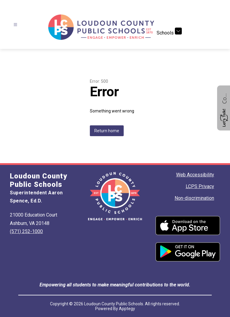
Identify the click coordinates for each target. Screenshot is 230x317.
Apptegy (127, 308)
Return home (106, 130)
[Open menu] (15, 24)
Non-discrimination (194, 198)
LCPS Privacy (200, 186)
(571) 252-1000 (26, 231)
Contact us (224, 98)
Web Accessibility (195, 175)
